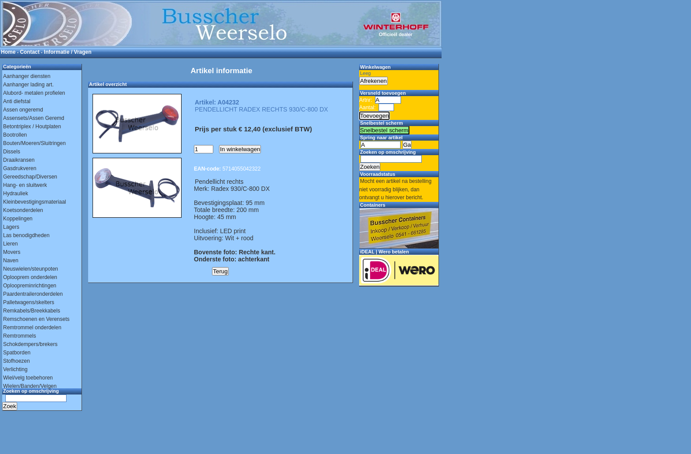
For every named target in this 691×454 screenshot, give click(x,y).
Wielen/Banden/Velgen (29, 386)
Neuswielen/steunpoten (30, 269)
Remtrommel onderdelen (32, 327)
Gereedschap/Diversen (30, 177)
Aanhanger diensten (26, 76)
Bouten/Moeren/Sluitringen (34, 143)
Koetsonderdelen (23, 210)
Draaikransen (18, 160)
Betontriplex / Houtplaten (32, 126)
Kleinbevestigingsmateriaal (34, 202)
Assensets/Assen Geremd (33, 118)
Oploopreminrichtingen (29, 286)
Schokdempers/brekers (30, 344)
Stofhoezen (16, 361)
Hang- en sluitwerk (25, 185)
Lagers (11, 227)
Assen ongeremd (23, 110)
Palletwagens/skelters (28, 302)
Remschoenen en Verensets (36, 319)
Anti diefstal (16, 101)
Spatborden (16, 353)
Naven (11, 260)
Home (8, 52)
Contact (30, 52)
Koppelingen (18, 219)
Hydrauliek (15, 193)
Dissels (11, 152)
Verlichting (15, 369)
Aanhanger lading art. (28, 85)
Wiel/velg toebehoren (28, 378)
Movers (11, 252)
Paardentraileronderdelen (33, 294)
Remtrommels (19, 336)
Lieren (10, 244)
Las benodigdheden (26, 235)
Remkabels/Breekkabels (31, 311)
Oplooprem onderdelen (30, 277)
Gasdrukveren (19, 168)
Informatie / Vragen (68, 52)
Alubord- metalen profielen (34, 93)
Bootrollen (15, 135)
